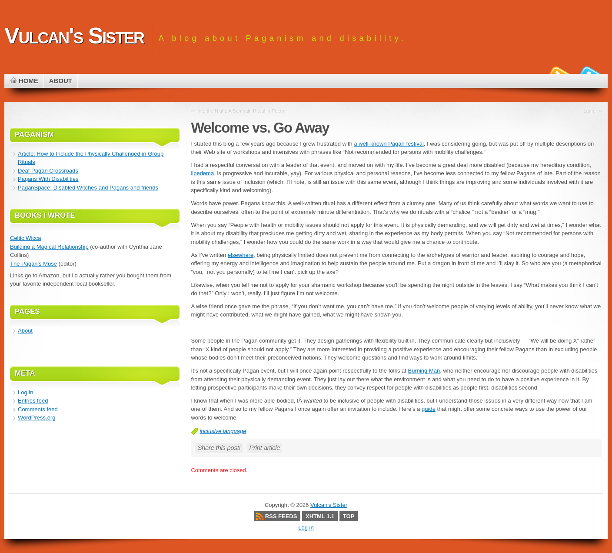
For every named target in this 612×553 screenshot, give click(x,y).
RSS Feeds (281, 516)
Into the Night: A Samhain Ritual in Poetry (241, 110)
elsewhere (240, 255)
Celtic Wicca (25, 238)
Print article (264, 447)
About (25, 330)
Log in (25, 392)
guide (429, 409)
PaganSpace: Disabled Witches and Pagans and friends (88, 187)
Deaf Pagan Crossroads (48, 170)
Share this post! (218, 447)
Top (349, 516)
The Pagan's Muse (33, 263)
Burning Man (424, 370)
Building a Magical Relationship (49, 246)
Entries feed (33, 400)
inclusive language (223, 431)
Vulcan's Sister (74, 35)
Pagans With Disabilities (48, 179)
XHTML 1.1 (320, 516)
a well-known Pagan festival (388, 143)
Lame (590, 110)
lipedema (202, 173)
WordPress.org (36, 417)
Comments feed (38, 409)
